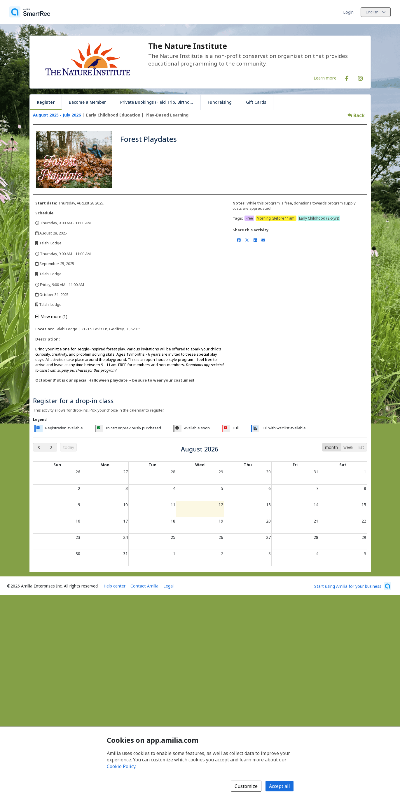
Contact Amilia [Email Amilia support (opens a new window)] (144, 586)
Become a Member (87, 102)
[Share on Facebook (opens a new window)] (238, 240)
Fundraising (220, 102)
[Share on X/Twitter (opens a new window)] (247, 240)
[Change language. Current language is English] (376, 12)
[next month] (51, 447)
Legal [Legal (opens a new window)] (168, 586)
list (361, 447)
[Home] (29, 11)
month (331, 447)
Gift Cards (256, 102)
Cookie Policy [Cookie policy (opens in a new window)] (121, 766)
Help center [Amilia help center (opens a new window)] (114, 586)
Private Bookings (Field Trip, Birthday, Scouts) (160, 102)
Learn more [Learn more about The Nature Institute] (325, 78)
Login (348, 12)
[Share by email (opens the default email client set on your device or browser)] (263, 240)
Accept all (279, 786)
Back (356, 115)
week (348, 447)
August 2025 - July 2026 (57, 115)
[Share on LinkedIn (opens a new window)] (255, 240)
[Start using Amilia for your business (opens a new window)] (352, 586)
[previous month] (39, 447)
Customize (246, 786)
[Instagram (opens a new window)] (360, 77)
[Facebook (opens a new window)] (347, 77)
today (68, 447)
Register (46, 102)
